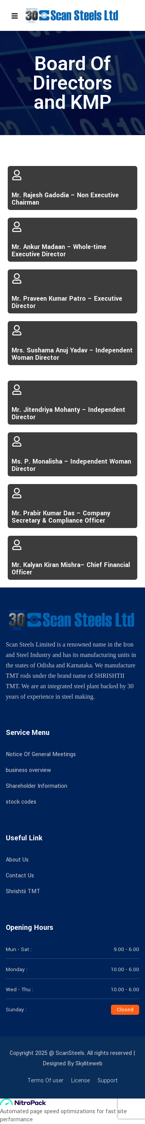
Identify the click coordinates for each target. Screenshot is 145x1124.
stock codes (21, 802)
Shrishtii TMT (23, 891)
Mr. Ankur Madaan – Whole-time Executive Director (59, 250)
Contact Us (20, 876)
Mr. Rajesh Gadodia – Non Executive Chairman (65, 199)
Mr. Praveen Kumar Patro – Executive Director (67, 302)
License (80, 1081)
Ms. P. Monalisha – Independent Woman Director (71, 465)
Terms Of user (45, 1081)
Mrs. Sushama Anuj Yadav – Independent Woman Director (72, 354)
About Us (17, 860)
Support (107, 1081)
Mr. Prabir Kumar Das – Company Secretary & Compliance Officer (61, 517)
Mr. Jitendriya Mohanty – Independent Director (68, 413)
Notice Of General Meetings (41, 754)
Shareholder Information (36, 786)
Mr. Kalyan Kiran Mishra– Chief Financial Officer (71, 568)
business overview (28, 770)
